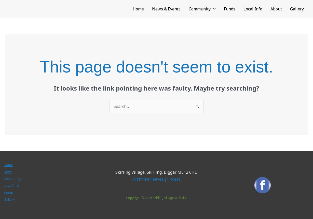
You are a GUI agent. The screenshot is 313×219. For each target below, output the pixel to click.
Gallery (297, 9)
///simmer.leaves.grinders (156, 179)
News (8, 171)
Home (138, 9)
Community (200, 9)
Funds (229, 9)
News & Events (166, 9)
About (276, 9)
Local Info (252, 9)
